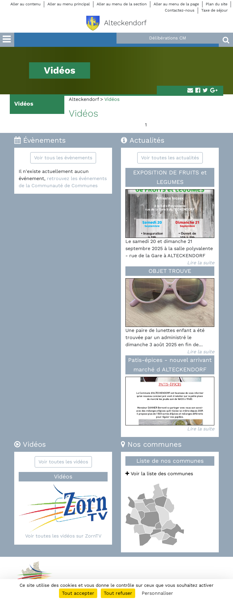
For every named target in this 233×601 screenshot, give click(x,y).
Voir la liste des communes (159, 473)
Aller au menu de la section (122, 4)
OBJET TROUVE (170, 271)
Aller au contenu (25, 4)
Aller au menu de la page (176, 4)
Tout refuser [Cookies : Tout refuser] (118, 593)
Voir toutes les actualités (170, 157)
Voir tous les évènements (63, 157)
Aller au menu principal (68, 4)
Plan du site (216, 4)
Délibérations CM (167, 38)
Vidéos (23, 103)
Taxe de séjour (214, 10)
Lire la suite (200, 262)
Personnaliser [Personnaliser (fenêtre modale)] (157, 593)
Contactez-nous (179, 10)
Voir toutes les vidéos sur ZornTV (63, 536)
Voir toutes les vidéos (63, 462)
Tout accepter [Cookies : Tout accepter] (78, 593)
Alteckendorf (84, 99)
